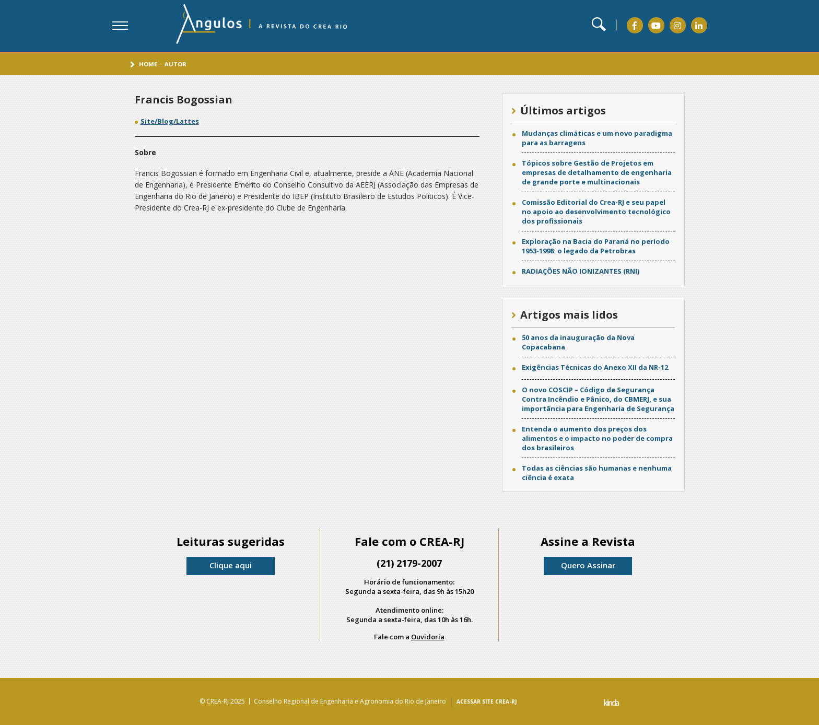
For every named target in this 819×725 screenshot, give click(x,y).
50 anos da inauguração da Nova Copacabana (578, 342)
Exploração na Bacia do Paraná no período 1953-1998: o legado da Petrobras (596, 246)
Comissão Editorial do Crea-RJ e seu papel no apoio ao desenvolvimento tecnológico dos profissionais (596, 211)
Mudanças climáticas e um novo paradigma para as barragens (597, 137)
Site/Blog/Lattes (170, 121)
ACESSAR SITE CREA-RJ (487, 701)
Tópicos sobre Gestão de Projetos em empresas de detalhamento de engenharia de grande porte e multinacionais (597, 172)
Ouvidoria (427, 636)
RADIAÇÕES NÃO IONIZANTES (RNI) (580, 271)
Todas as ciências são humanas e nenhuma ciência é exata (597, 472)
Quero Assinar (588, 565)
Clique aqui (230, 565)
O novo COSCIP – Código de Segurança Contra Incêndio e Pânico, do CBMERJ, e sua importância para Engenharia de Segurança (598, 399)
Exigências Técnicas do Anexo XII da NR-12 (595, 367)
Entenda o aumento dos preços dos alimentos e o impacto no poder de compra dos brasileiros (597, 438)
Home (148, 64)
